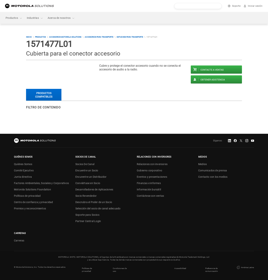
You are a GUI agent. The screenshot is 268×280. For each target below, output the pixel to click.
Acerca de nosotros (61, 18)
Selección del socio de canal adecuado (97, 208)
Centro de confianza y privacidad (33, 202)
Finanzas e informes (149, 183)
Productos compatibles (43, 95)
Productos (14, 18)
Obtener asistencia (212, 79)
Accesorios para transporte (99, 37)
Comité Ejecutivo (24, 170)
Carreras (19, 240)
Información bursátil (149, 189)
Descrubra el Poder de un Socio (93, 202)
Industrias (35, 18)
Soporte (236, 6)
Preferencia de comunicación (211, 268)
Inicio (29, 37)
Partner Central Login (88, 221)
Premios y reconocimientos (30, 208)
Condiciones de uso (120, 268)
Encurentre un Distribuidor (90, 176)
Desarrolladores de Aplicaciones (94, 189)
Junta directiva (23, 176)
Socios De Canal (84, 164)
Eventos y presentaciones (152, 176)
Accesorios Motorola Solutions (65, 37)
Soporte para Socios (87, 214)
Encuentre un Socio (86, 170)
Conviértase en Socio (87, 183)
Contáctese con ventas (150, 195)
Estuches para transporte (130, 37)
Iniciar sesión (255, 6)
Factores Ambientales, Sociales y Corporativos (41, 183)
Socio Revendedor (86, 195)
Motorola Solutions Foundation (32, 189)
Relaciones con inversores (152, 164)
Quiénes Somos (23, 164)
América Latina (245, 267)
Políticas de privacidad (27, 195)
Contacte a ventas (212, 69)
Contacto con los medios (213, 176)
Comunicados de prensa (212, 170)
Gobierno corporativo (149, 170)
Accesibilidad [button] (180, 267)
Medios (202, 164)
